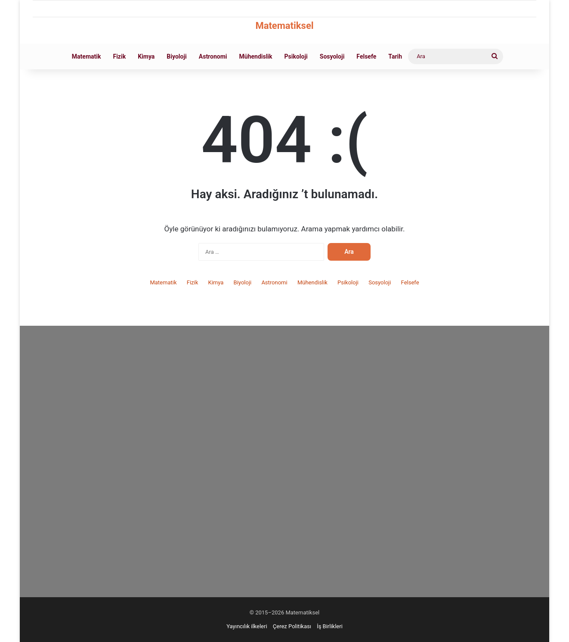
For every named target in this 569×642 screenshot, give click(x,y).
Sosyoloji (332, 56)
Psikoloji (296, 56)
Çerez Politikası (292, 626)
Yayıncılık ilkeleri (246, 626)
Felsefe (366, 56)
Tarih (395, 56)
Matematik (86, 56)
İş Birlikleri (330, 626)
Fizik (119, 56)
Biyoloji (176, 56)
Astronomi (213, 56)
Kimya (146, 56)
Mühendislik (255, 56)
